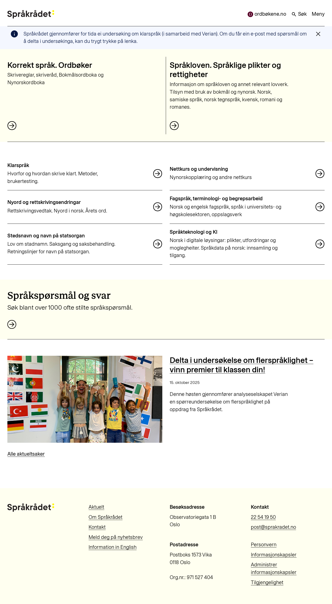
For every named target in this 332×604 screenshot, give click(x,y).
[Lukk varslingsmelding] (318, 33)
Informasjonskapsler (273, 555)
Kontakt (97, 527)
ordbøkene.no (267, 14)
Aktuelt (96, 507)
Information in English (112, 547)
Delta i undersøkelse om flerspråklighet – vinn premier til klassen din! (241, 365)
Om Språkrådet (105, 517)
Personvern (263, 544)
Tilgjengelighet (267, 582)
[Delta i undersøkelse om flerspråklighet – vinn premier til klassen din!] (84, 399)
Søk (299, 14)
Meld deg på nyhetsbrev (116, 537)
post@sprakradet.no (273, 527)
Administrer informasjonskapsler (273, 568)
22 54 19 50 (263, 517)
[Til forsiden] (30, 14)
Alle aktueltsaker (26, 454)
